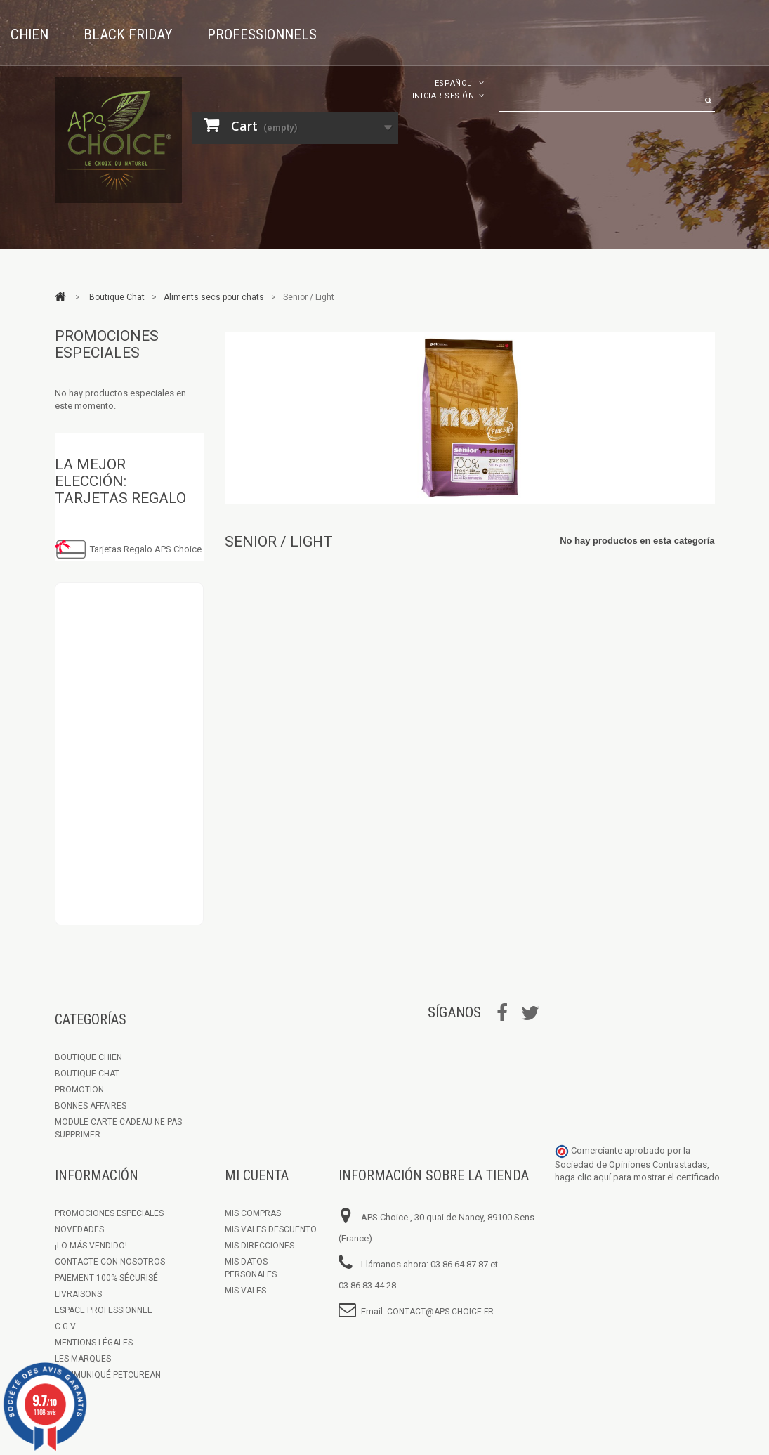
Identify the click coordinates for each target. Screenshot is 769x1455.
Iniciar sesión (443, 95)
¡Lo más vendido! (91, 1246)
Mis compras (253, 1213)
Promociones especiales (107, 344)
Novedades (79, 1229)
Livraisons (78, 1294)
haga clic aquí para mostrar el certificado (637, 1177)
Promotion (79, 1090)
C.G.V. (66, 1326)
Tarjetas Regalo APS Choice (146, 549)
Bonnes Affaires (90, 1106)
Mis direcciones (259, 1246)
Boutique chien (88, 1057)
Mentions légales (94, 1343)
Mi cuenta (257, 1175)
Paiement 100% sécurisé (106, 1278)
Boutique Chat (87, 1073)
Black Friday (128, 34)
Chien (29, 34)
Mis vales (245, 1291)
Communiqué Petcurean (108, 1375)
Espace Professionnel (103, 1310)
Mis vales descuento (271, 1229)
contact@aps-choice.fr (440, 1312)
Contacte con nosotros (110, 1262)
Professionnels (262, 34)
